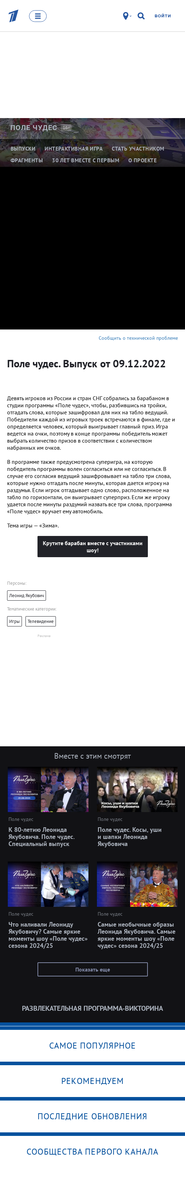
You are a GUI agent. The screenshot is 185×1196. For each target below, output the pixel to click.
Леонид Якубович (26, 596)
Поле (33, 127)
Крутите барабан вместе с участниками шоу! (93, 546)
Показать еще (92, 969)
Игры (14, 621)
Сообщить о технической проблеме (138, 338)
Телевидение (41, 621)
